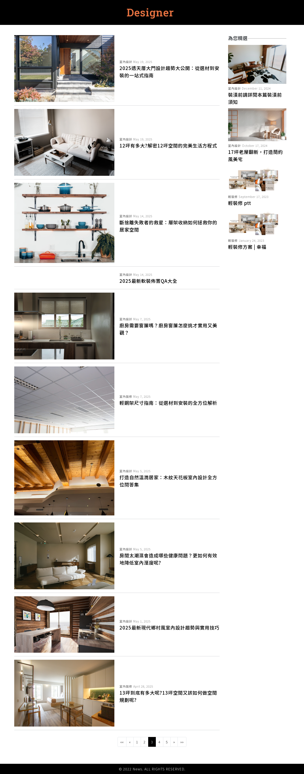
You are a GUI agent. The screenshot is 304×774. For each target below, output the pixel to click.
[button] (122, 742)
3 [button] (152, 741)
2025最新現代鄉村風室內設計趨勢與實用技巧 (169, 627)
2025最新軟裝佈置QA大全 (148, 280)
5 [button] (167, 741)
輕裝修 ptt (239, 202)
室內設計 (125, 62)
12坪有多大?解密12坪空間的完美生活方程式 (168, 145)
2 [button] (144, 741)
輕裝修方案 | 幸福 (247, 246)
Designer (150, 12)
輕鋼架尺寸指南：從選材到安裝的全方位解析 (168, 402)
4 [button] (159, 741)
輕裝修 (233, 197)
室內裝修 (125, 396)
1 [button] (137, 741)
